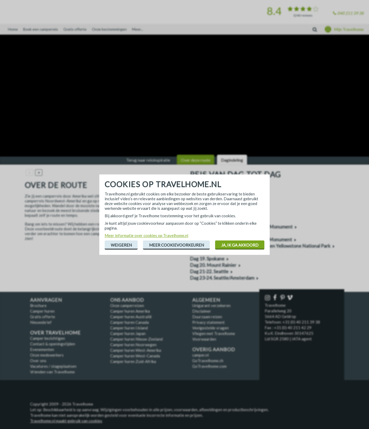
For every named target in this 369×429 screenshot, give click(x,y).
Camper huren (42, 311)
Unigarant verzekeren (211, 305)
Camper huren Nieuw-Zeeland (136, 339)
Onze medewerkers (47, 355)
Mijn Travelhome (349, 29)
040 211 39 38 (350, 13)
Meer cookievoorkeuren (176, 245)
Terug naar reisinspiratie (148, 159)
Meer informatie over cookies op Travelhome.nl (146, 235)
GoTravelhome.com (209, 366)
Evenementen (42, 349)
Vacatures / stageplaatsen (53, 366)
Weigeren (121, 245)
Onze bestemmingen (109, 29)
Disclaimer (201, 311)
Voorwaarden (204, 339)
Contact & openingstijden (52, 343)
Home (13, 29)
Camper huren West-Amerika (135, 350)
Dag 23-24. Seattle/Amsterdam (222, 278)
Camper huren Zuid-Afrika (133, 361)
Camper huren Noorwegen (133, 344)
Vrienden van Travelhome (52, 371)
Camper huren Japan (128, 333)
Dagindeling (232, 159)
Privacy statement (208, 322)
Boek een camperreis (40, 29)
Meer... (137, 29)
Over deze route (195, 159)
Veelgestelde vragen (210, 327)
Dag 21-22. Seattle (209, 271)
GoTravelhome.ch (207, 360)
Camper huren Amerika (130, 311)
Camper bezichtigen (47, 338)
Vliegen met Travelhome (213, 333)
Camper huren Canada (129, 322)
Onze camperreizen (127, 305)
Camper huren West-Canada (135, 355)
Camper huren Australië (131, 316)
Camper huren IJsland (129, 327)
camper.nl (200, 355)
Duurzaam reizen (207, 316)
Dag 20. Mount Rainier (213, 265)
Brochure (38, 305)
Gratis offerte (75, 29)
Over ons (38, 360)
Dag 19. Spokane (207, 259)
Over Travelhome (55, 333)
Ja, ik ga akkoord (240, 245)
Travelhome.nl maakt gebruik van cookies (66, 420)
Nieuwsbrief (41, 322)
